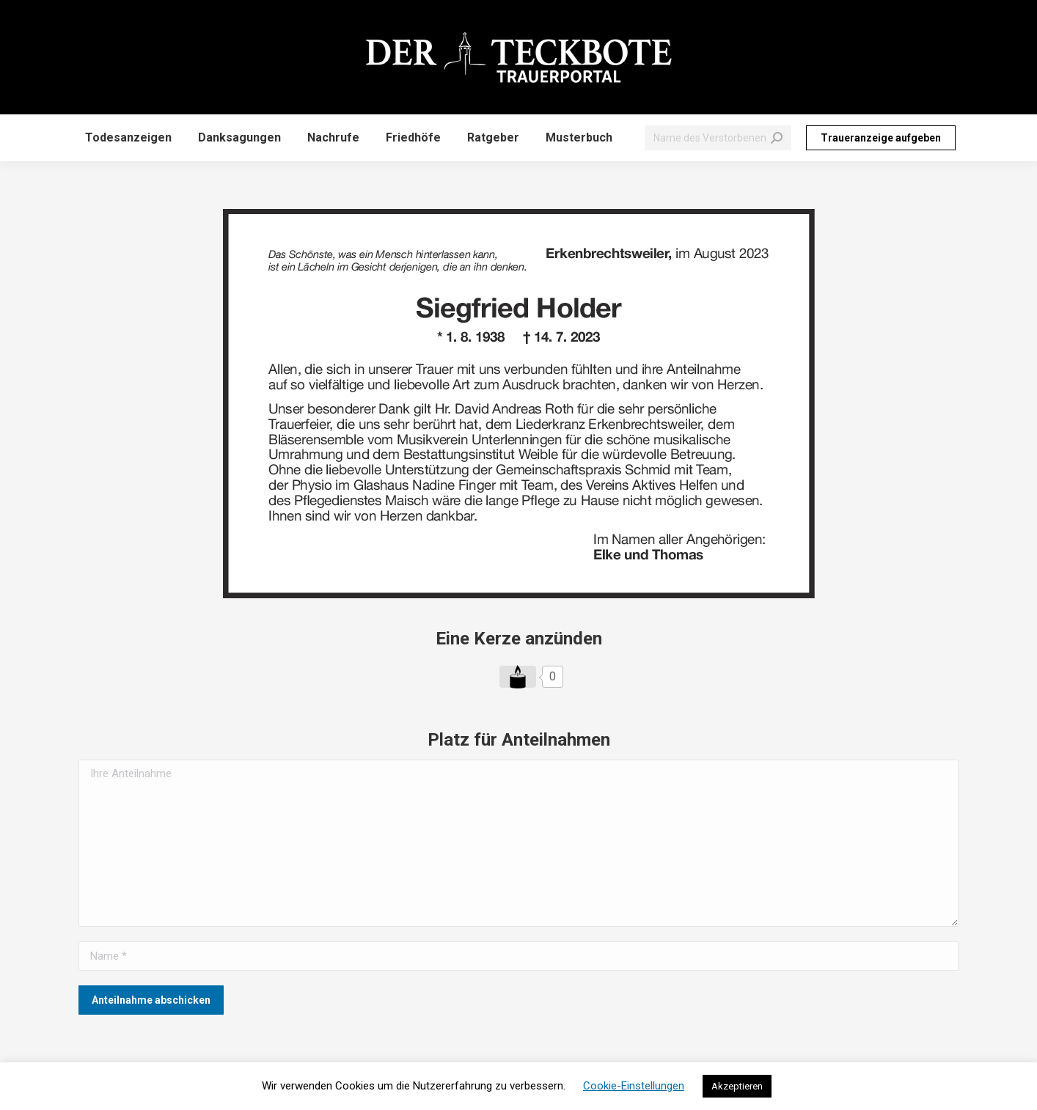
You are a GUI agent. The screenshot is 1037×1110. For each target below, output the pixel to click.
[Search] (718, 137)
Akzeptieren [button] (737, 1086)
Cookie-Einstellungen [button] (633, 1085)
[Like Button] (517, 677)
